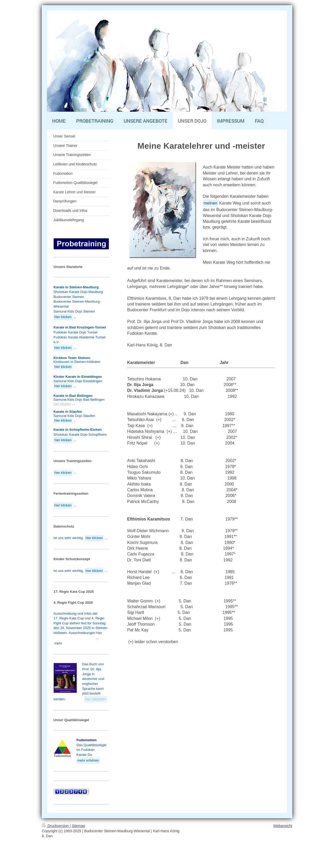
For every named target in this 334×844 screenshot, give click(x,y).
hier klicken (62, 404)
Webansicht (282, 826)
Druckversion (56, 826)
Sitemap (78, 826)
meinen (210, 203)
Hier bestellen (95, 699)
